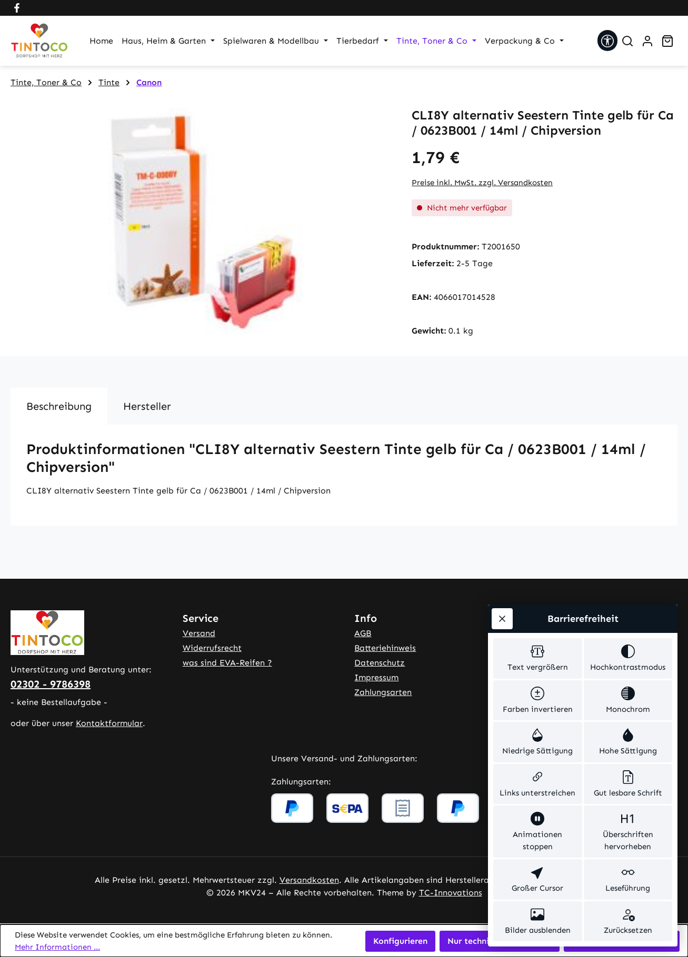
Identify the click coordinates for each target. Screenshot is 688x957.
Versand (199, 633)
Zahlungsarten (383, 692)
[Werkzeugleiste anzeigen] (607, 40)
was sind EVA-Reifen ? (227, 663)
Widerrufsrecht (212, 648)
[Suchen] (627, 41)
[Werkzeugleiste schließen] (502, 618)
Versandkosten (309, 880)
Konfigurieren (400, 941)
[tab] (59, 406)
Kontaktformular (109, 723)
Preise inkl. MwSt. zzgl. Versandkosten (482, 182)
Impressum (376, 677)
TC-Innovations (450, 893)
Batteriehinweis (385, 648)
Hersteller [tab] (147, 406)
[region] (201, 221)
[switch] (537, 658)
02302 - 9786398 (51, 684)
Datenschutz (379, 663)
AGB (362, 633)
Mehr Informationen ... (57, 947)
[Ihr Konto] (647, 41)
